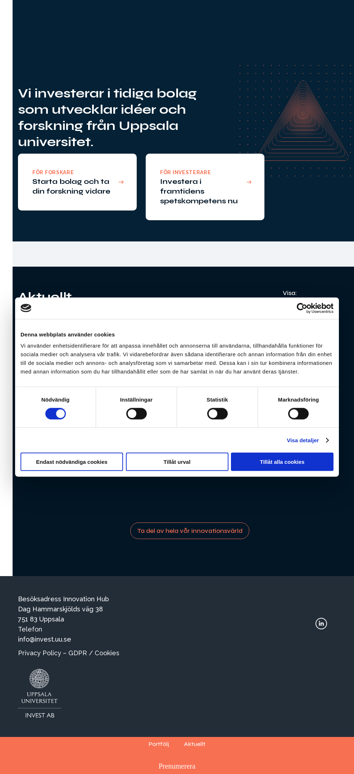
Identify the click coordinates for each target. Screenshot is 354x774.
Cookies (107, 653)
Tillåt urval (177, 462)
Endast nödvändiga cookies (71, 462)
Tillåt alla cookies (282, 462)
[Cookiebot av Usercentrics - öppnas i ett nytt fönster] (302, 308)
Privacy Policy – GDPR (52, 653)
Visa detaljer (303, 440)
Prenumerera (177, 766)
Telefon (30, 629)
